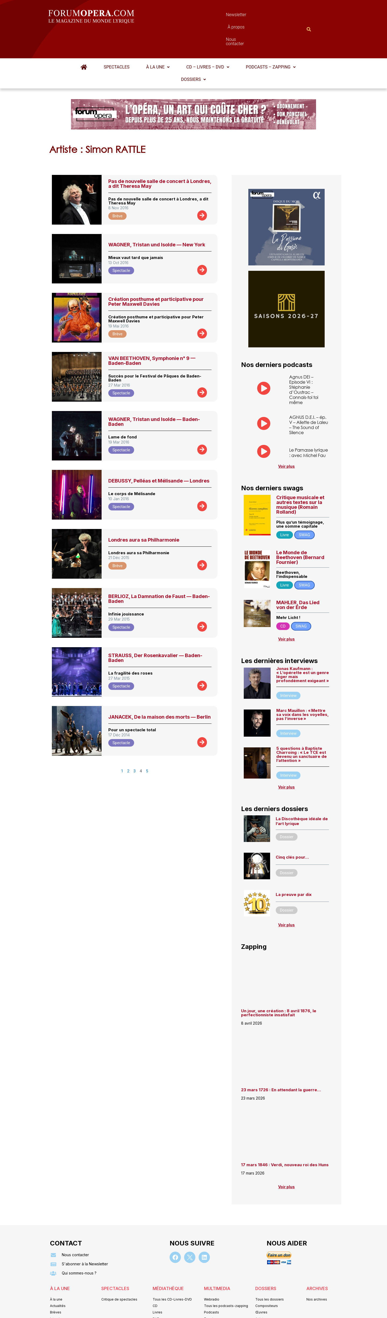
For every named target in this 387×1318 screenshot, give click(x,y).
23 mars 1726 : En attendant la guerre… (281, 1063)
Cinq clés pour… (292, 830)
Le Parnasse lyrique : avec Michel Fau (308, 426)
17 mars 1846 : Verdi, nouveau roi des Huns (285, 1138)
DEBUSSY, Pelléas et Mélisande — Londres (158, 454)
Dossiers (193, 53)
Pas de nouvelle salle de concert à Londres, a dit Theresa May (159, 157)
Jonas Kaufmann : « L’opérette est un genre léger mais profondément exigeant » (302, 648)
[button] (158, 41)
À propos (217, 16)
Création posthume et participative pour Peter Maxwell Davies (156, 275)
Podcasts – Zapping (271, 40)
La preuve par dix (293, 868)
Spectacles (117, 40)
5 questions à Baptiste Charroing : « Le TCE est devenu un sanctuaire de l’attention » (301, 728)
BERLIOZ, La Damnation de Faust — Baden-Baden (159, 572)
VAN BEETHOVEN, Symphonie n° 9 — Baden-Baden (151, 334)
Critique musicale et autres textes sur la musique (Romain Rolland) (300, 478)
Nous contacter (253, 16)
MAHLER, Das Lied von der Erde (298, 578)
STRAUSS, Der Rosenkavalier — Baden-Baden (155, 631)
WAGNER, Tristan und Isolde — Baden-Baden (154, 395)
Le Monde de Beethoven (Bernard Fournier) (300, 531)
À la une (158, 40)
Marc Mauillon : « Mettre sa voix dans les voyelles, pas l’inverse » (302, 688)
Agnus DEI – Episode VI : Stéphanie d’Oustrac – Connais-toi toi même (303, 363)
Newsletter (185, 16)
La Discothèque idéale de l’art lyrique (302, 795)
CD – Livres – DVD (207, 40)
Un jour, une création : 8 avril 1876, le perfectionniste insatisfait (278, 986)
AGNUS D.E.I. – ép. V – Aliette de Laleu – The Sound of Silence (308, 398)
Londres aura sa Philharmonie (143, 513)
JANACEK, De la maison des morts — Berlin (159, 690)
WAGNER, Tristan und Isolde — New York (156, 218)
